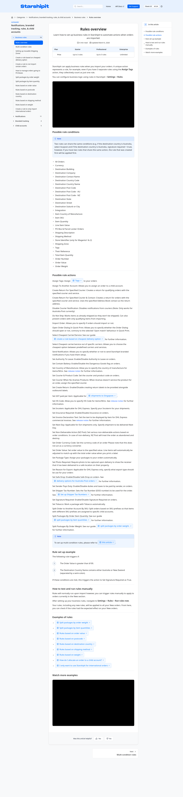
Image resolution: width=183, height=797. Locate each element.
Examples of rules (151, 49)
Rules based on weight (70, 654)
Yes (98, 738)
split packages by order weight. (114, 526)
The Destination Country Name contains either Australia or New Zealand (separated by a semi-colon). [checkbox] (93, 571)
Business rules (79, 17)
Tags (77, 280)
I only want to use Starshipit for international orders (84, 665)
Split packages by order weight (74, 622)
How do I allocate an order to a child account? (81, 660)
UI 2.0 (156, 6)
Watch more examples (153, 52)
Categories (21, 17)
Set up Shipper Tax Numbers (74, 494)
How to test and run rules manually (154, 43)
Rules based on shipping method (75, 649)
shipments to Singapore (102, 395)
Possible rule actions (153, 35)
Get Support (133, 6)
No (108, 738)
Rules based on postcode (71, 638)
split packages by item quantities (72, 520)
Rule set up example (152, 39)
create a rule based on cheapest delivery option (79, 339)
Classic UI (148, 6)
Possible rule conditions (154, 31)
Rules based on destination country (76, 644)
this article (107, 542)
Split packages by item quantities (75, 628)
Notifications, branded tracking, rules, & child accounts (50, 17)
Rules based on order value (72, 633)
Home (108, 6)
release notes (74, 371)
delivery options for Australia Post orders (76, 481)
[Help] (161, 6)
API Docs (119, 6)
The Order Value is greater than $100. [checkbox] (77, 563)
